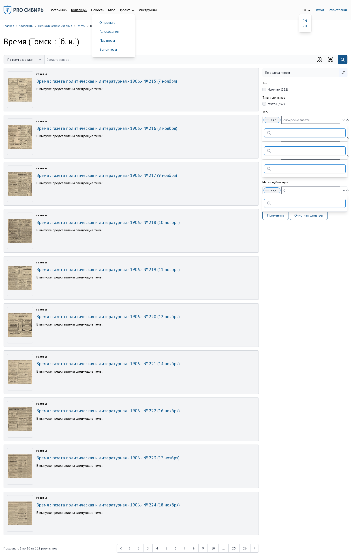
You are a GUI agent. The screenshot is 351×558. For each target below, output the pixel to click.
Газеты (81, 26)
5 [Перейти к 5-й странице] (166, 548)
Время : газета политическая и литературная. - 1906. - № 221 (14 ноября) (108, 364)
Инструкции (148, 10)
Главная (9, 26)
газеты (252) (276, 104)
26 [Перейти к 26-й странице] (245, 548)
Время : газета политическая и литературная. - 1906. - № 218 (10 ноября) (108, 222)
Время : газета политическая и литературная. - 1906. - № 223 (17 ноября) (108, 458)
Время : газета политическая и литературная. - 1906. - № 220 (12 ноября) (108, 316)
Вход (320, 10)
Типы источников (273, 98)
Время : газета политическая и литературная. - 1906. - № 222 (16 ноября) (108, 411)
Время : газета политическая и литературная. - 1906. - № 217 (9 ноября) (106, 175)
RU (304, 26)
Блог (111, 10)
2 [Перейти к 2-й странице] (139, 548)
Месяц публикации (275, 182)
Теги (265, 112)
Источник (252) (278, 89)
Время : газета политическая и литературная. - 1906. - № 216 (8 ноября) (106, 128)
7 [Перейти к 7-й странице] (185, 548)
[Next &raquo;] (254, 548)
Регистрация (338, 10)
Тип (264, 83)
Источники (59, 10)
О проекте (107, 22)
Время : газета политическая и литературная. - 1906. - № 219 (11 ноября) (108, 269)
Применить (275, 215)
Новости (97, 10)
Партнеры (107, 40)
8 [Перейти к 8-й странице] (194, 548)
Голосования (109, 31)
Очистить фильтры (308, 215)
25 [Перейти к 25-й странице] (234, 548)
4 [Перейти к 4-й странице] (157, 548)
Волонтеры (108, 49)
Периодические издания (55, 26)
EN (304, 20)
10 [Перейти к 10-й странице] (213, 548)
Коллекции (79, 10)
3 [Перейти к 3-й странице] (148, 548)
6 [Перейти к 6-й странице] (175, 548)
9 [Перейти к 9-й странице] (203, 548)
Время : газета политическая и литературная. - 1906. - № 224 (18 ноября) (108, 505)
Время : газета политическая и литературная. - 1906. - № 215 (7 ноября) (106, 81)
